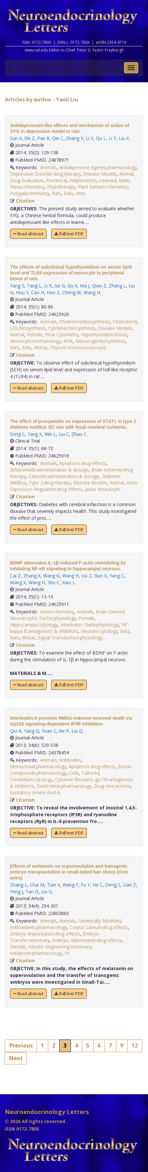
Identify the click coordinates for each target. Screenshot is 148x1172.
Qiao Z (99, 286)
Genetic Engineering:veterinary (59, 947)
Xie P (64, 731)
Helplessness (83, 180)
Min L (50, 434)
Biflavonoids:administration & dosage (49, 470)
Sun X (16, 138)
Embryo (60, 940)
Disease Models (100, 174)
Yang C (116, 576)
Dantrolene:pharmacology (64, 786)
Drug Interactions (112, 786)
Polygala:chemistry (29, 193)
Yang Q (31, 731)
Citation (25, 201)
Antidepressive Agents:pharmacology (98, 167)
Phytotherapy (61, 187)
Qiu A (15, 731)
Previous (21, 1045)
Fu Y (85, 885)
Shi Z (29, 138)
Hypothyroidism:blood (104, 334)
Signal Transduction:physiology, (71, 637)
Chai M (37, 885)
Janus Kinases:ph (102, 489)
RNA (68, 341)
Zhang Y (74, 138)
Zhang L (117, 286)
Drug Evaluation (26, 180)
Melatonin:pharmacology (36, 953)
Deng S (112, 885)
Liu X (124, 138)
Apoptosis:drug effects (82, 463)
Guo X (100, 576)
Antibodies (70, 760)
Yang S (17, 286)
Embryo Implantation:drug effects (45, 934)
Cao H (37, 292)
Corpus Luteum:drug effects (99, 927)
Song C (17, 434)
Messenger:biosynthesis (100, 341)
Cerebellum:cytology (31, 779)
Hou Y (22, 292)
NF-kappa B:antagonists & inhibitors (69, 627)
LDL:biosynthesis (28, 328)
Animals (48, 167)
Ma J (84, 286)
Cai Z (15, 576)
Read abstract (28, 233)
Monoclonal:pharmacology (38, 766)
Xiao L (68, 582)
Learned (107, 180)
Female (34, 334)
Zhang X (31, 576)
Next (16, 1058)
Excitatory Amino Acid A (35, 792)
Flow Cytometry (61, 334)
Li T (112, 138)
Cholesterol (125, 322)
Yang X (35, 434)
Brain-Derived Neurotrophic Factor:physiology (67, 615)
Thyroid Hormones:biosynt (78, 347)
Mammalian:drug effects (96, 940)
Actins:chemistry (57, 612)
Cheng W (71, 292)
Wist (80, 193)
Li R (48, 286)
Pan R (43, 138)
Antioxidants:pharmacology (38, 927)
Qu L (101, 138)
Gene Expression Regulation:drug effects (73, 486)
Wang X (18, 582)
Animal (126, 174)
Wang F (70, 885)
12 (134, 1045)
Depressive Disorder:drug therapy (45, 174)
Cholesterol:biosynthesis (84, 322)
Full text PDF (69, 233)
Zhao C (79, 434)
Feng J (16, 891)
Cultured (90, 773)
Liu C (64, 434)
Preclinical (56, 180)
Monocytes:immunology (35, 341)
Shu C (54, 582)
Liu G (46, 891)
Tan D (32, 891)
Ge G (59, 286)
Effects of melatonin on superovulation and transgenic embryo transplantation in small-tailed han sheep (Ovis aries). (69, 872)
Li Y (89, 138)
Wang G (51, 576)
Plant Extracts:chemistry (103, 187)
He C (98, 885)
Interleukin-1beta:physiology (89, 624)
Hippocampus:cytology (34, 624)
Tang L (34, 286)
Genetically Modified (99, 921)
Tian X (53, 885)
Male (124, 180)
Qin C (57, 138)
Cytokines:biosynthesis (72, 328)
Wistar (40, 347)
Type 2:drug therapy (50, 483)
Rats (56, 193)
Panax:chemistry (27, 187)
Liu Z (86, 576)
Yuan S (49, 731)
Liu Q (77, 731)
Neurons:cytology (99, 631)
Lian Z (129, 885)
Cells (74, 773)
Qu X (72, 286)
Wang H (92, 292)
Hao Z (53, 292)
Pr (67, 953)
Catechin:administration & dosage (63, 476)
